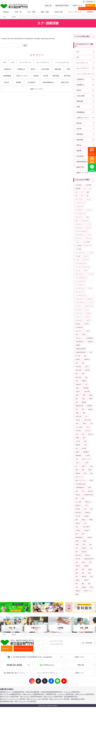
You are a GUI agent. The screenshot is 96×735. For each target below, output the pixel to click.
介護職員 (77, 345)
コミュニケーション (80, 252)
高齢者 (77, 594)
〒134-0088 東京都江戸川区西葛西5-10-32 (30, 657)
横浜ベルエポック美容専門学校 (53, 696)
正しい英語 (78, 501)
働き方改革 (78, 377)
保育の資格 (78, 366)
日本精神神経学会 (79, 487)
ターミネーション (79, 288)
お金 (76, 220)
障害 (76, 583)
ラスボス (88, 313)
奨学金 (84, 423)
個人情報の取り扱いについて (14, 673)
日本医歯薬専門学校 (18, 692)
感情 (83, 469)
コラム (91, 252)
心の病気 (87, 455)
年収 (76, 448)
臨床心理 (84, 551)
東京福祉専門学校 (88, 494)
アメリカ (88, 199)
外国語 (77, 412)
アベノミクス (78, 199)
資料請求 (89, 5)
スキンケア (85, 259)
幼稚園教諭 (7, 76)
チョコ (90, 288)
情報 (76, 469)
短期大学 (77, 523)
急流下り (84, 466)
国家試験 (58, 69)
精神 (83, 534)
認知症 (89, 569)
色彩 (76, 562)
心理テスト (78, 462)
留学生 (6, 82)
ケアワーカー (88, 238)
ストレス (77, 270)
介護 (76, 334)
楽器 (83, 498)
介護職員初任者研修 (80, 348)
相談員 (83, 519)
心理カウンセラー (22, 76)
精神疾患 (89, 537)
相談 (76, 519)
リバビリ (87, 316)
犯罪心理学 (78, 512)
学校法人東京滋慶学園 (32, 692)
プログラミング (89, 306)
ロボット (88, 320)
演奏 (91, 509)
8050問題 (77, 188)
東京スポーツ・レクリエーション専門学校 (12, 699)
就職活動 (77, 444)
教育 (91, 473)
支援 (85, 473)
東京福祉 (77, 494)
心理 (76, 459)
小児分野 (77, 441)
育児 (76, 548)
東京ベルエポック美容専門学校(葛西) (31, 696)
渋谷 (85, 509)
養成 (91, 587)
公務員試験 (85, 388)
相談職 (18, 82)
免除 (86, 377)
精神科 (77, 541)
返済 (76, 576)
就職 (85, 441)
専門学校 (90, 434)
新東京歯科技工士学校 (77, 699)
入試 (86, 384)
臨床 (76, 551)
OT (76, 195)
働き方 (83, 373)
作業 (85, 355)
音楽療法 (84, 587)
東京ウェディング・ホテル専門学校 (25, 701)
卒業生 (83, 398)
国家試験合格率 (79, 405)
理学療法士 (88, 512)
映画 (89, 487)
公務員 (77, 388)
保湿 (76, 363)
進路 (91, 576)
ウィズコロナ (78, 210)
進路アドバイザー (36, 89)
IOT (76, 192)
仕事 (91, 352)
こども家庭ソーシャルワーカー (83, 245)
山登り (85, 444)
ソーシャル (90, 274)
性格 (91, 466)
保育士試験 (78, 370)
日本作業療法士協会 (80, 484)
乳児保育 (77, 323)
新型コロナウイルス (80, 480)
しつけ (77, 259)
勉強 (84, 395)
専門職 (77, 437)
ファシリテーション (80, 302)
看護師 (91, 519)
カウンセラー (85, 220)
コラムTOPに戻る (83, 36)
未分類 (45, 76)
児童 (76, 380)
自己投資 (77, 558)
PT (81, 195)
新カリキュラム (79, 477)
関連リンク (79, 673)
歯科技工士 (88, 501)
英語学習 (77, 566)
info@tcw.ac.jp (47, 665)
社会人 (77, 526)
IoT (13, 62)
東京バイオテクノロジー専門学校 (59, 699)
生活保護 (86, 516)
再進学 (77, 395)
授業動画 (77, 473)
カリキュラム (78, 227)
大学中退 (77, 420)
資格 (83, 573)
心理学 (86, 462)
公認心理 (77, 391)
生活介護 (77, 516)
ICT (4, 62)
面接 (89, 583)
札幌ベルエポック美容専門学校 (84, 694)
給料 (84, 544)
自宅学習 (87, 555)
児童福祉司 (78, 384)
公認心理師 (45, 69)
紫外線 (84, 541)
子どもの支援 (78, 427)
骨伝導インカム (88, 590)
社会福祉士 (32, 82)
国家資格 (89, 405)
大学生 (77, 423)
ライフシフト (78, 313)
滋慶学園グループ (5, 692)
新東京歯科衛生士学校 (6, 701)
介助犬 (88, 331)
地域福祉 (90, 409)
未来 (83, 491)
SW (87, 195)
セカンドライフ (79, 274)
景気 (76, 491)
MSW (87, 192)
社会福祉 (77, 530)
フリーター (78, 306)
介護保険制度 (89, 338)
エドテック (89, 210)
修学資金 (87, 370)
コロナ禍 (77, 256)
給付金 (77, 544)
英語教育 (86, 566)
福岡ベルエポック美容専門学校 (9, 696)
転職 (89, 573)
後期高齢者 (78, 455)
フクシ (91, 302)
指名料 (89, 469)
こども (77, 242)
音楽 (76, 587)
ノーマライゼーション (81, 295)
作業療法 (77, 359)
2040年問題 (88, 185)
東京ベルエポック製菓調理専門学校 (10, 694)
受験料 (91, 398)
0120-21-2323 (18, 665)
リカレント (78, 316)
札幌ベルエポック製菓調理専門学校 (33, 694)
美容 (90, 544)
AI (84, 188)
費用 (76, 573)
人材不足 (86, 323)
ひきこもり (90, 299)
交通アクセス (77, 5)
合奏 (76, 402)
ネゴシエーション (79, 291)
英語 (90, 562)
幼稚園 (77, 452)
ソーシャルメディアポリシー (46, 673)
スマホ (85, 270)
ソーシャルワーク (79, 284)
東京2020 (90, 491)
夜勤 (84, 412)
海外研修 (67, 76)
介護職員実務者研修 (80, 352)
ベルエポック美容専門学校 (66, 694)
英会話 (83, 562)
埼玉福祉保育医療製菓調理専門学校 (51, 692)
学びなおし (88, 430)
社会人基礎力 (86, 526)
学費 (68, 69)
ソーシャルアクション (81, 277)
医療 (76, 398)
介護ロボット (78, 338)
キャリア (88, 227)
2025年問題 (78, 185)
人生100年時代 (79, 327)
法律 (86, 505)
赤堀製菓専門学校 (51, 694)
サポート (86, 256)
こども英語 (78, 249)
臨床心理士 (65, 82)
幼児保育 (84, 448)
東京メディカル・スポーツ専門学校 (37, 699)
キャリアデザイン (43, 62)
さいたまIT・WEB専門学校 (71, 692)
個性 (76, 373)
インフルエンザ (79, 206)
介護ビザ (84, 334)
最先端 (36, 76)
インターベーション (80, 202)
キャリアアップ (25, 62)
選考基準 (86, 580)
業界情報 (56, 76)
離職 (83, 583)
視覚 (76, 569)
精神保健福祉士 (48, 82)
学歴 (76, 434)
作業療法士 (21, 69)
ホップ (86, 309)
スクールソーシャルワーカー (82, 267)
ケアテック (78, 238)
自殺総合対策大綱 (88, 558)
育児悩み (84, 548)
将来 (84, 437)
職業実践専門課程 (61, 5)
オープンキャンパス (86, 8)
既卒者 (91, 480)
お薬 (87, 217)
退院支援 (84, 576)
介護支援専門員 (79, 341)
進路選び (77, 580)
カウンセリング (79, 224)
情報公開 (48, 5)
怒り (76, 466)
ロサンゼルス (78, 320)
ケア (89, 234)
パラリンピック (79, 299)
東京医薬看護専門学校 (70, 696)
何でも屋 (77, 355)
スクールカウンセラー (81, 263)
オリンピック (78, 217)
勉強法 (91, 395)
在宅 (76, 409)
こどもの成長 (86, 242)
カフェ (89, 224)
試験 (83, 569)
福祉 (76, 534)
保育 (83, 363)
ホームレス (78, 309)
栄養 (76, 498)
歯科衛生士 (78, 505)
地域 (83, 409)
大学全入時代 (87, 420)
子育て (88, 427)
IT (81, 192)
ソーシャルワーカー (62, 62)
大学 (86, 416)
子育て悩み (78, 430)
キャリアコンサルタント (81, 231)
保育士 (33, 69)
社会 (85, 523)
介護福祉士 (7, 69)
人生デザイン (78, 331)
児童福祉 (84, 380)
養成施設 (77, 590)
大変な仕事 (78, 416)
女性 (91, 423)
